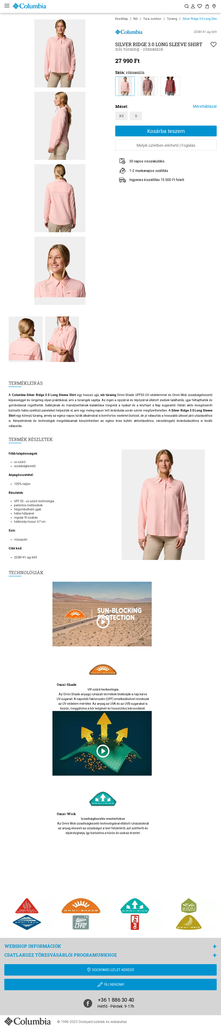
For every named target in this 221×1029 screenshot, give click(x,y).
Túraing (172, 18)
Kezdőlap (121, 18)
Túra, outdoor (152, 18)
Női (135, 18)
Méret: (121, 106)
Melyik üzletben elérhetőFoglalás (166, 145)
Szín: (120, 72)
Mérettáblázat (205, 106)
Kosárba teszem (166, 131)
